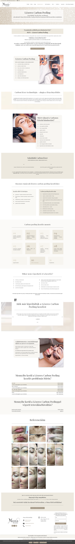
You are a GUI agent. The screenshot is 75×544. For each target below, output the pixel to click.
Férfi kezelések (47, 4)
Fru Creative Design (49, 539)
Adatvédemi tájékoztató (27, 539)
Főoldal (28, 4)
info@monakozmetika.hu (29, 523)
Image (35, 4)
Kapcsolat (62, 4)
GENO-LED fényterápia (34, 262)
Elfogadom (30, 542)
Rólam (31, 4)
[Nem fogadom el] (73, 541)
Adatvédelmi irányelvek (43, 542)
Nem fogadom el (36, 542)
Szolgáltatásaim (40, 4)
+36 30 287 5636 (28, 525)
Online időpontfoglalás (69, 4)
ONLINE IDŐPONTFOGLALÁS (37, 48)
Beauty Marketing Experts (40, 539)
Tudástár (57, 4)
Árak (53, 4)
